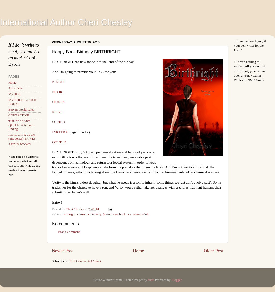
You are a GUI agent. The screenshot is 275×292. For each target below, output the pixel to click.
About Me (15, 88)
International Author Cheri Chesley (66, 22)
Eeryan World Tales (21, 109)
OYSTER (59, 142)
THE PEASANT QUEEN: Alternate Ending (20, 125)
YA (129, 214)
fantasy (96, 214)
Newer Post (62, 250)
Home (138, 250)
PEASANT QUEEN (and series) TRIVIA (21, 136)
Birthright (68, 214)
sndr (150, 280)
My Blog (14, 94)
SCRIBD (58, 122)
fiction (107, 214)
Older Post (213, 250)
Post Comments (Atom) (85, 261)
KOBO (57, 112)
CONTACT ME (18, 115)
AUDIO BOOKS (19, 144)
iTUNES (58, 102)
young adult (141, 214)
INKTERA (71, 132)
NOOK (57, 92)
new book (119, 214)
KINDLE (58, 82)
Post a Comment (69, 232)
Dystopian (83, 214)
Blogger (176, 280)
